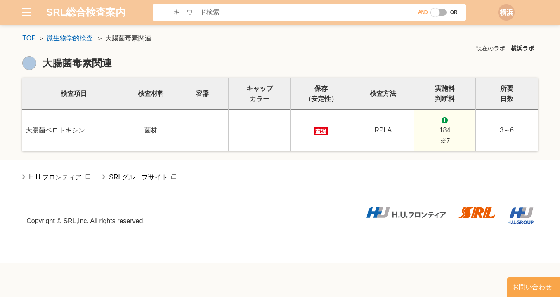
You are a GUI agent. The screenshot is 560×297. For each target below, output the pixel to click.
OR (454, 12)
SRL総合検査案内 (85, 12)
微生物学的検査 (70, 38)
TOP (29, 38)
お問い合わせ (532, 286)
